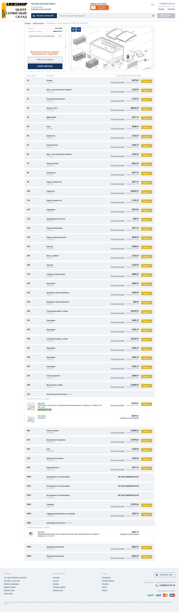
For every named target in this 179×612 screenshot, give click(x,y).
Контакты (171, 9)
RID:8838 (41, 403)
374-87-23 (167, 4)
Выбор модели (38, 23)
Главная (27, 23)
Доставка (56, 577)
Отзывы (161, 9)
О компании (106, 577)
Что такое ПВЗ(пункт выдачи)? (15, 577)
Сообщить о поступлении (129, 418)
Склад (104, 587)
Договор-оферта (108, 581)
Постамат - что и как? (12, 581)
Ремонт (104, 590)
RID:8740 (41, 532)
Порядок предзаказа (11, 584)
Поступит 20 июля (117, 82)
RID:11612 (41, 416)
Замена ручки (58, 590)
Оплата (55, 581)
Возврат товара (9, 587)
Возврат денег (9, 590)
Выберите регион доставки (41, 9)
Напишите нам (166, 575)
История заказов (59, 587)
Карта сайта (8, 593)
